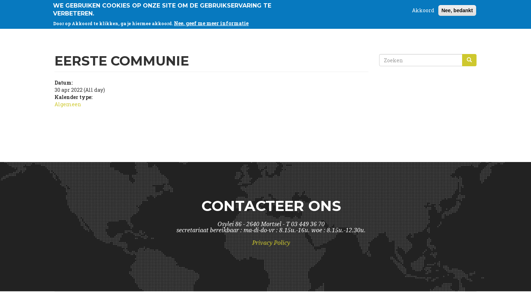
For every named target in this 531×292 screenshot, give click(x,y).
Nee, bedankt (457, 10)
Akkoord (423, 9)
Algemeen (67, 104)
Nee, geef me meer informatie (211, 22)
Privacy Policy (271, 242)
